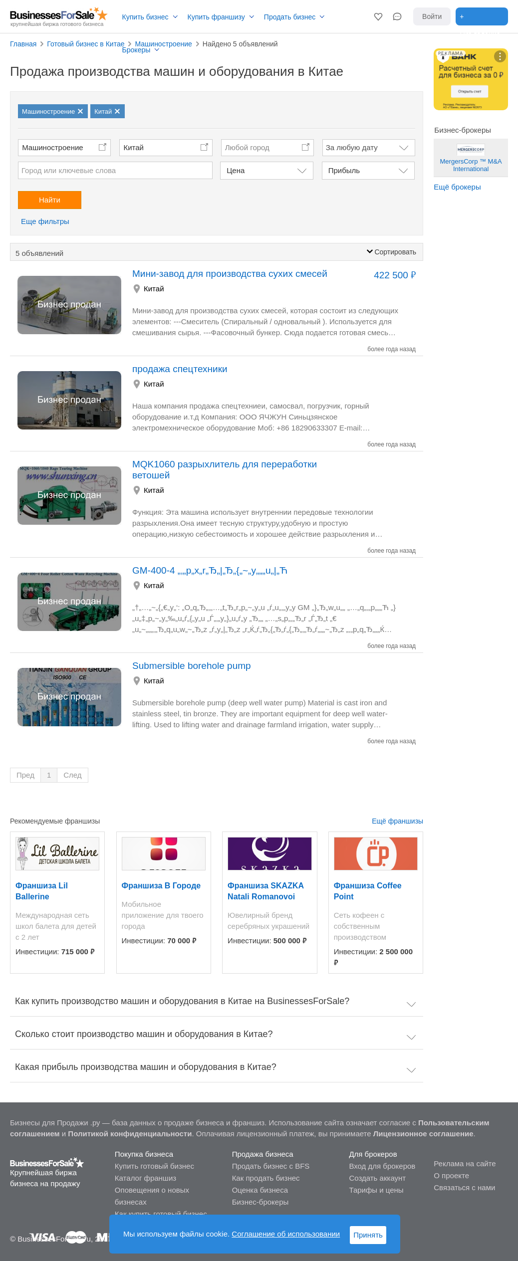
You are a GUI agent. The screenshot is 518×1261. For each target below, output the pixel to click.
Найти (49, 200)
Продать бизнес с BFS (271, 1166)
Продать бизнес (289, 17)
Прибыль (344, 170)
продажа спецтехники (180, 369)
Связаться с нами (464, 1187)
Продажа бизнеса (262, 1154)
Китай (133, 147)
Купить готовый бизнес (154, 1166)
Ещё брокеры (457, 187)
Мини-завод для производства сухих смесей (229, 273)
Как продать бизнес (266, 1178)
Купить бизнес (145, 17)
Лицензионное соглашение (423, 1133)
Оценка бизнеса (260, 1190)
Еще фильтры (45, 221)
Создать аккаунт (377, 1178)
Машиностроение (52, 147)
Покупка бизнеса (144, 1154)
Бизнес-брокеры (260, 1202)
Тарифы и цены (376, 1190)
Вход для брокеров (382, 1166)
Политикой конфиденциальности (130, 1133)
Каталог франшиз (145, 1178)
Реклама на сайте (465, 1163)
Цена (236, 170)
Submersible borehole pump (191, 665)
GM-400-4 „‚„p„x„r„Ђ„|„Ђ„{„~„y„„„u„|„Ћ (209, 570)
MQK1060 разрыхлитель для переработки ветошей (224, 469)
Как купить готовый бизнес (161, 1214)
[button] (378, 16)
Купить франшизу (216, 17)
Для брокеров (373, 1154)
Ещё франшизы (397, 821)
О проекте (451, 1175)
